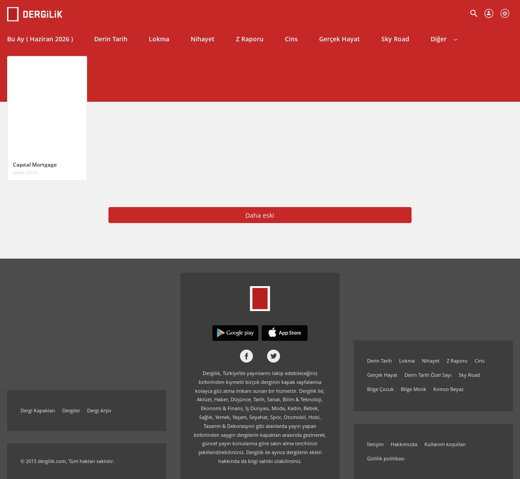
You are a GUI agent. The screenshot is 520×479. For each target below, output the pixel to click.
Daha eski (259, 215)
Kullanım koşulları (445, 444)
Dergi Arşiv (99, 410)
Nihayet (203, 39)
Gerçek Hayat (339, 39)
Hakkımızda (404, 444)
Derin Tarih (111, 39)
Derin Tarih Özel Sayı (428, 374)
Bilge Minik (413, 389)
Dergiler (71, 410)
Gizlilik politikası (385, 458)
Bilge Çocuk (380, 389)
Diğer (444, 39)
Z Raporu (250, 39)
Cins (291, 39)
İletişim (375, 444)
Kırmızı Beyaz (448, 389)
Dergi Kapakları (37, 410)
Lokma (159, 39)
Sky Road (395, 39)
